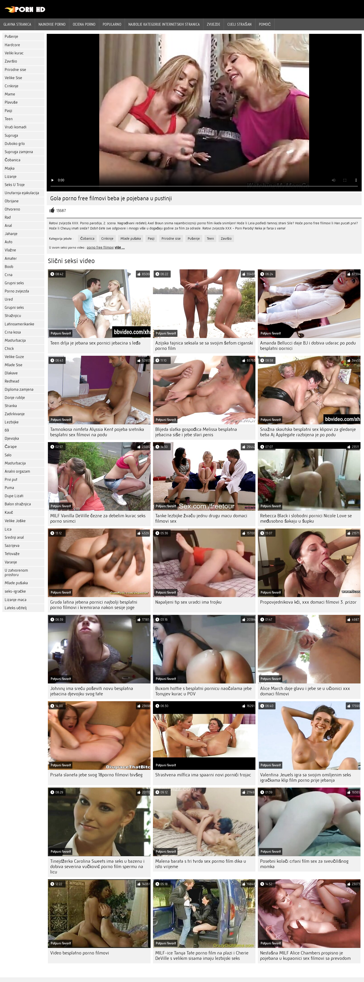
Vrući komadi (15, 127)
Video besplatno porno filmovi (79, 953)
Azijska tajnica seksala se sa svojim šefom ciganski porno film (204, 345)
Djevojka (12, 438)
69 (7, 430)
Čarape (11, 446)
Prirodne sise (15, 69)
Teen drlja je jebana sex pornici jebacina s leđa (95, 343)
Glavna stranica (17, 24)
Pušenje (11, 36)
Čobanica (12, 160)
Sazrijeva (12, 545)
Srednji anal (14, 537)
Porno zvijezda (17, 291)
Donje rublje (15, 397)
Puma (9, 488)
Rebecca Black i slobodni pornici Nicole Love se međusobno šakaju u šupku (306, 518)
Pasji (8, 111)
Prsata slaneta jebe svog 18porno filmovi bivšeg (96, 775)
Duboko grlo (15, 143)
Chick (9, 348)
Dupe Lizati (14, 496)
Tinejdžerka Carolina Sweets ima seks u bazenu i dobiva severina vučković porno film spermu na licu (97, 867)
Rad (8, 217)
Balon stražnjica (18, 504)
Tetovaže (12, 554)
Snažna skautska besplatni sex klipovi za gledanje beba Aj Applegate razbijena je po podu (308, 432)
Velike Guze (14, 357)
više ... (120, 247)
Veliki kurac (14, 53)
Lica (8, 529)
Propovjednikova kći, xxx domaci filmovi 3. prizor (308, 602)
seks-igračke (15, 591)
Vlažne (10, 250)
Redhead (12, 381)
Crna (8, 275)
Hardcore (12, 45)
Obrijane (12, 201)
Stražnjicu (13, 315)
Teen (9, 119)
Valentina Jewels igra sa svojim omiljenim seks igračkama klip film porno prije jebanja (305, 777)
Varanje (11, 562)
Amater (11, 258)
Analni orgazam (17, 471)
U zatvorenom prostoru (16, 572)
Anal (8, 225)
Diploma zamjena (19, 389)
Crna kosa (13, 332)
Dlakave (11, 373)
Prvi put (11, 479)
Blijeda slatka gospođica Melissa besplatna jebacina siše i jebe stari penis (196, 432)
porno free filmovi (100, 247)
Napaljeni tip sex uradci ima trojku (188, 602)
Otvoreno (12, 209)
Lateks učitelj (16, 608)
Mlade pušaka (16, 583)
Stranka (11, 406)
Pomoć (265, 24)
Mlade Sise (13, 365)
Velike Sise (13, 78)
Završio (11, 61)
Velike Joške (15, 521)
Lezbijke (12, 422)
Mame (10, 94)
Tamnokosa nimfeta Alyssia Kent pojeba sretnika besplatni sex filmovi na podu (97, 432)
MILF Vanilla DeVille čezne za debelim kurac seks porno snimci (97, 518)
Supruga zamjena (19, 152)
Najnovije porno (52, 24)
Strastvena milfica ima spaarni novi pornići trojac (203, 775)
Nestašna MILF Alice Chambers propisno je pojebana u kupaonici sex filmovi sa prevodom (305, 955)
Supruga (11, 135)
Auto (8, 242)
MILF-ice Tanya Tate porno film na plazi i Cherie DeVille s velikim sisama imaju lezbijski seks (201, 955)
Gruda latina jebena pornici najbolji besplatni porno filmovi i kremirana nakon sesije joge (93, 604)
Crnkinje (11, 86)
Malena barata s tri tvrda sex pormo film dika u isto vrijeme (200, 864)
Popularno (112, 24)
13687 (61, 210)
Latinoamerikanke (19, 324)
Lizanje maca (15, 600)
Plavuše (11, 102)
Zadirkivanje (15, 414)
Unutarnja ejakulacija (22, 193)
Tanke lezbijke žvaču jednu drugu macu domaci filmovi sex (201, 518)
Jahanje (11, 234)
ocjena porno (84, 24)
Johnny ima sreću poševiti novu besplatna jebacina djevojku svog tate (91, 691)
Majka (9, 168)
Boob (9, 266)
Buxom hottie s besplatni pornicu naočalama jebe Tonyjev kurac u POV (203, 691)
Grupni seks (14, 283)
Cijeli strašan (239, 24)
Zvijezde (213, 24)
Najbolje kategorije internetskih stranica (164, 24)
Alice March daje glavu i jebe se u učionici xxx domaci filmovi (305, 691)
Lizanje (11, 176)
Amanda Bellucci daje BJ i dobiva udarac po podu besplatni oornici (308, 345)
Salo (8, 455)
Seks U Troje (15, 185)
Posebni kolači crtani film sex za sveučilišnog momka (304, 864)
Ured (9, 299)
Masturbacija (15, 340)
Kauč (9, 512)
